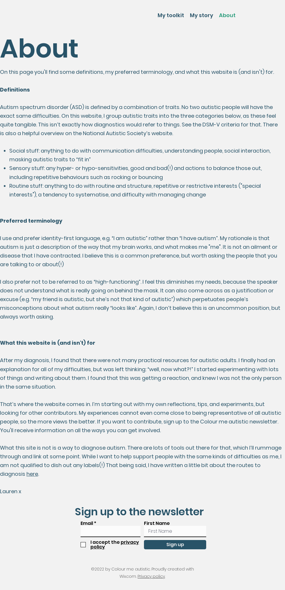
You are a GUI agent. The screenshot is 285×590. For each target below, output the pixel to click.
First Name (157, 523)
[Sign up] (175, 544)
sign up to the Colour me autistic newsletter (220, 421)
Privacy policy (151, 576)
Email (87, 523)
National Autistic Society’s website (127, 133)
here (32, 474)
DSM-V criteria (221, 124)
